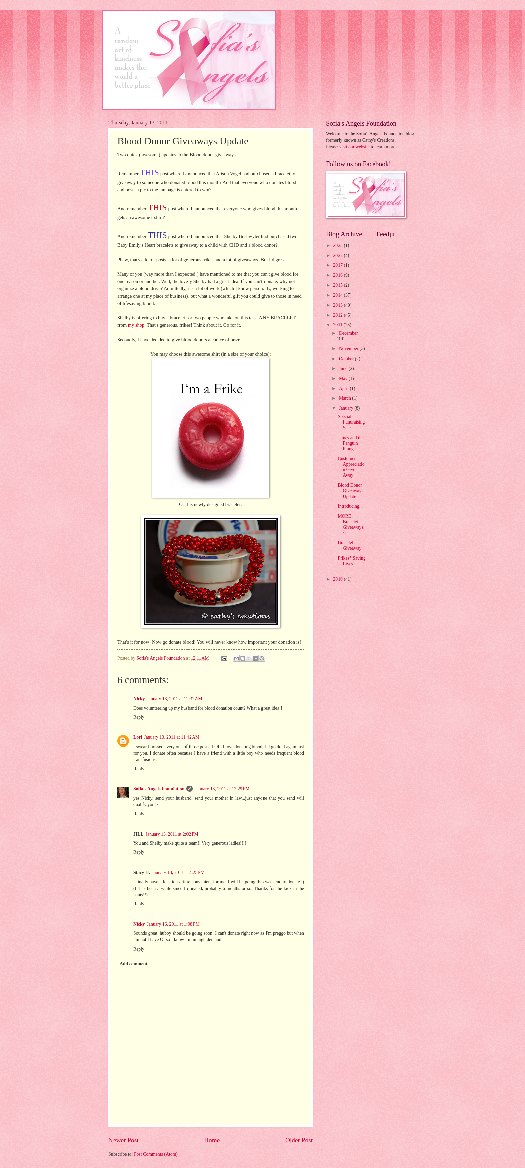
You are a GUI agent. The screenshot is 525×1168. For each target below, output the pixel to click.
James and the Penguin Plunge (350, 443)
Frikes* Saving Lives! (351, 561)
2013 (338, 305)
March (345, 398)
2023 (338, 245)
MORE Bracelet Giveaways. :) (351, 524)
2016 (338, 275)
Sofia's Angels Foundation (158, 788)
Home (212, 1140)
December (348, 333)
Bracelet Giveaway (349, 545)
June (344, 368)
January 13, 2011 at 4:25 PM (178, 872)
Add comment (133, 963)
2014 (338, 295)
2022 (338, 255)
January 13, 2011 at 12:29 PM (222, 788)
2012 (338, 315)
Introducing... (350, 506)
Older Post (299, 1140)
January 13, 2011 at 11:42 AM (171, 737)
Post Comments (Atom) (156, 1154)
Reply (138, 717)
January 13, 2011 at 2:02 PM (172, 834)
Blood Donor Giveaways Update (350, 491)
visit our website (354, 146)
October (347, 358)
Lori (137, 737)
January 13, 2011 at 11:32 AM (174, 698)
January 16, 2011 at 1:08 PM (173, 924)
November (349, 348)
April (344, 388)
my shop (136, 325)
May (344, 378)
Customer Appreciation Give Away (351, 467)
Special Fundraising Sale (351, 422)
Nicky (139, 698)
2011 (338, 324)
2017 (338, 265)
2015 (338, 285)
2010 (338, 579)
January (346, 408)
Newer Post (123, 1140)
